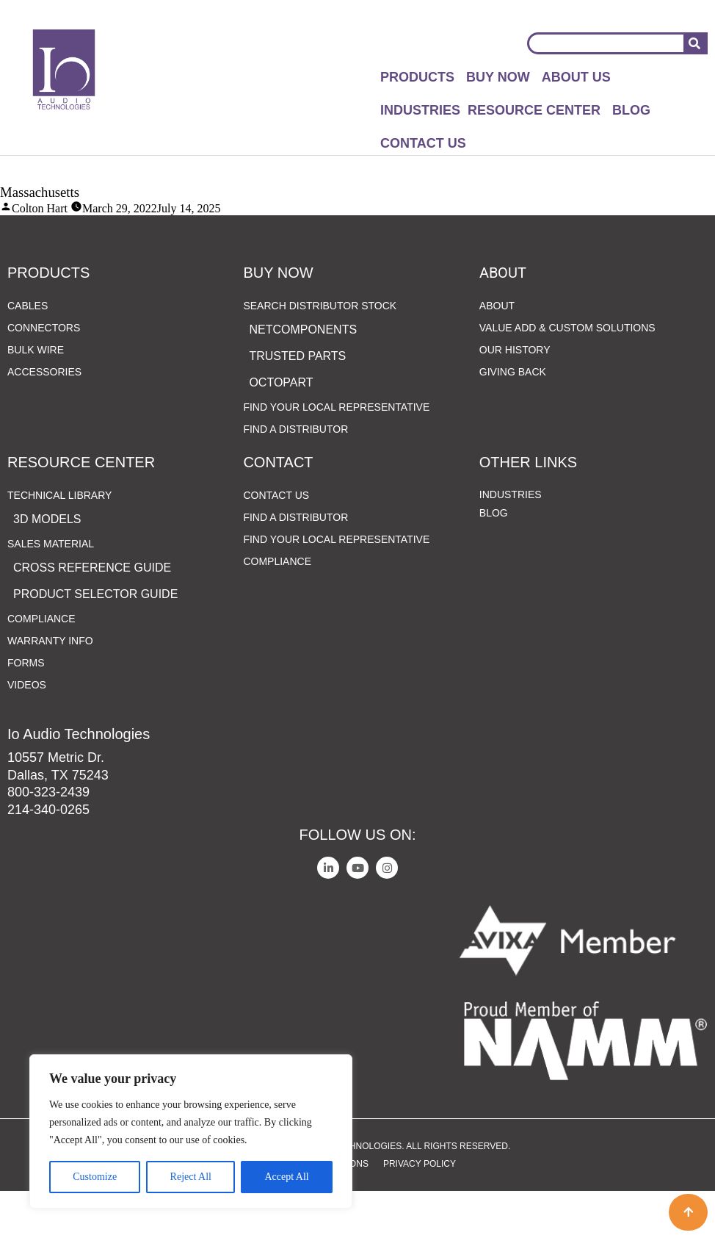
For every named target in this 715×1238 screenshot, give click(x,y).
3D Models (47, 565)
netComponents (303, 376)
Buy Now (498, 77)
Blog (631, 110)
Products (417, 77)
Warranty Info (50, 687)
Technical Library (63, 541)
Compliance (41, 665)
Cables (27, 352)
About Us (576, 77)
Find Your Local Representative (336, 453)
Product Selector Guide (95, 640)
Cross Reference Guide (92, 614)
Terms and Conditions (314, 1210)
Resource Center (534, 110)
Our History (515, 396)
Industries (420, 110)
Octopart (281, 428)
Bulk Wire (35, 396)
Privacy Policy (419, 1210)
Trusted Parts (297, 402)
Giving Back (512, 418)
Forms (26, 709)
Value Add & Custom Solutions (567, 374)
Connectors (43, 374)
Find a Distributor (295, 475)
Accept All (286, 1176)
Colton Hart (40, 208)
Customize (95, 1176)
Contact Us (423, 143)
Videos (26, 731)
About (497, 352)
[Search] (694, 43)
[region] (190, 1131)
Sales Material (54, 590)
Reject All (190, 1176)
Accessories (44, 418)
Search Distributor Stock (323, 352)
